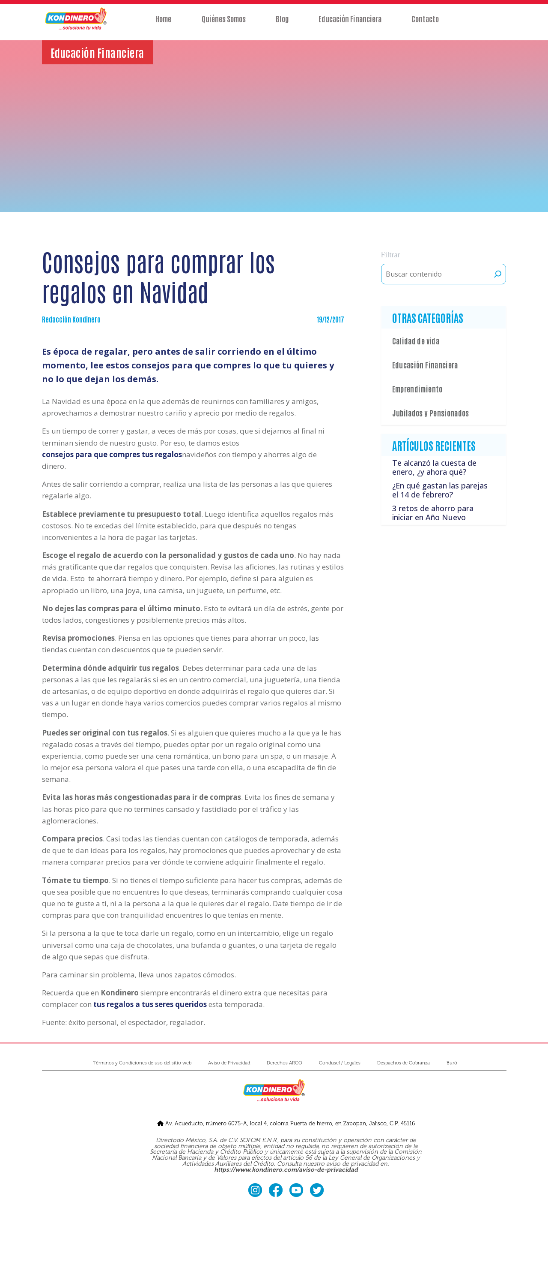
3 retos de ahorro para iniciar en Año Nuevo (433, 513)
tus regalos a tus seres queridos (150, 1004)
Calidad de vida (415, 340)
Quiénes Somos (222, 24)
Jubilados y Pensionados (430, 412)
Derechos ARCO (284, 1063)
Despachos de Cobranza (403, 1063)
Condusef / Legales (339, 1063)
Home (160, 24)
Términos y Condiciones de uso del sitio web (142, 1063)
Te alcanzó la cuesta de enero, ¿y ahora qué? (434, 467)
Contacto (428, 24)
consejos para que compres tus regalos (112, 454)
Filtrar (390, 254)
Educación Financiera (351, 24)
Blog (282, 24)
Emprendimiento (417, 388)
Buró (452, 1063)
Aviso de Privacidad (229, 1063)
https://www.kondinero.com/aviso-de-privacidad (286, 1170)
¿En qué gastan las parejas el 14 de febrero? (440, 490)
